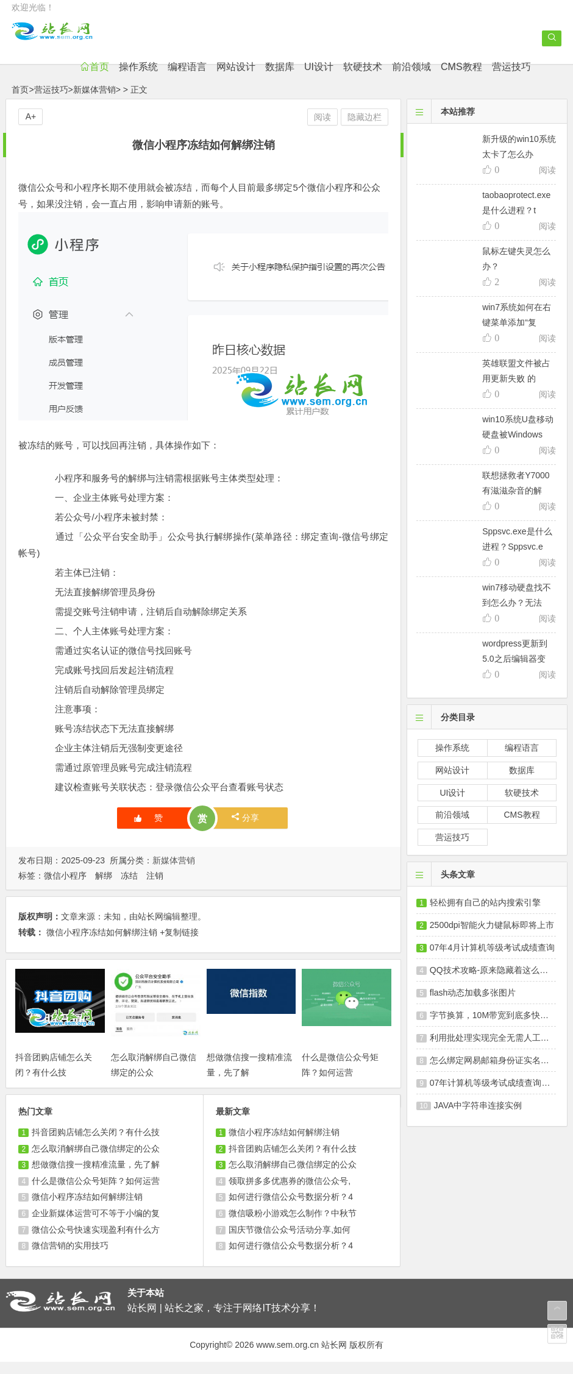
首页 (126, 79)
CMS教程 (493, 79)
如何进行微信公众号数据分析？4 (291, 1209)
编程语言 (218, 79)
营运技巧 (543, 79)
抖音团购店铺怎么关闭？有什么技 (96, 1144)
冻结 (129, 888)
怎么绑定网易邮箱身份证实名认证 (494, 1072)
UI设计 (350, 79)
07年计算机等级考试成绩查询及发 (494, 1095)
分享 (245, 829)
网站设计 (267, 79)
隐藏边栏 (364, 129)
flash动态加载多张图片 (473, 1005)
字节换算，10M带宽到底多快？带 (493, 1027)
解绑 (103, 888)
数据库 (311, 79)
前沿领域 (443, 79)
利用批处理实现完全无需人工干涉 (494, 1050)
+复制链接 (179, 944)
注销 (154, 888)
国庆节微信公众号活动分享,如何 (290, 1241)
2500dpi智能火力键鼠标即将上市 (492, 937)
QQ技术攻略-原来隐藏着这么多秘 (493, 982)
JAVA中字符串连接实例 (478, 1117)
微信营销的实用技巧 (70, 1257)
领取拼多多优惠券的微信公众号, (290, 1193)
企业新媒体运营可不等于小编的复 (96, 1225)
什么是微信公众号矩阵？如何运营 (96, 1193)
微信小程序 (65, 888)
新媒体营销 (94, 102)
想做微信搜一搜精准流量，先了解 (96, 1176)
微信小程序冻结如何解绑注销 (101, 944)
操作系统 (170, 79)
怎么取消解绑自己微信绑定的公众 (96, 1160)
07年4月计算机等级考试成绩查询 (492, 960)
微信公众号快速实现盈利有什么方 (96, 1241)
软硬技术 (394, 79)
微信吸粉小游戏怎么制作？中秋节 (293, 1225)
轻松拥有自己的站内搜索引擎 (485, 914)
